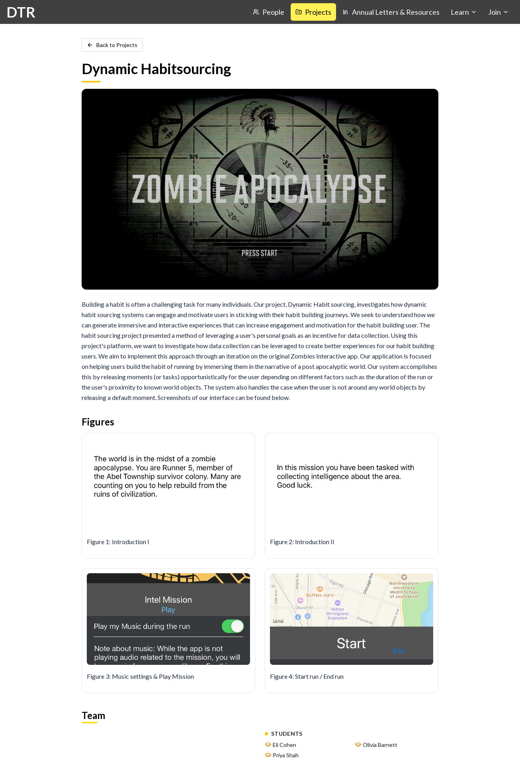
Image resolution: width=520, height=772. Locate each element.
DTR (20, 12)
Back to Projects (112, 44)
